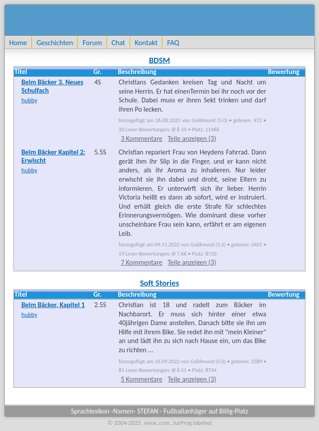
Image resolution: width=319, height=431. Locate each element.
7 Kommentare (141, 262)
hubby (29, 100)
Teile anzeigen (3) (192, 138)
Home (18, 42)
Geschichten (55, 42)
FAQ (173, 42)
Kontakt (146, 42)
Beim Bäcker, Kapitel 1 (53, 305)
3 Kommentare (141, 138)
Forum (92, 42)
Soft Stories (159, 283)
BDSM (159, 60)
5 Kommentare (141, 379)
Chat (118, 42)
